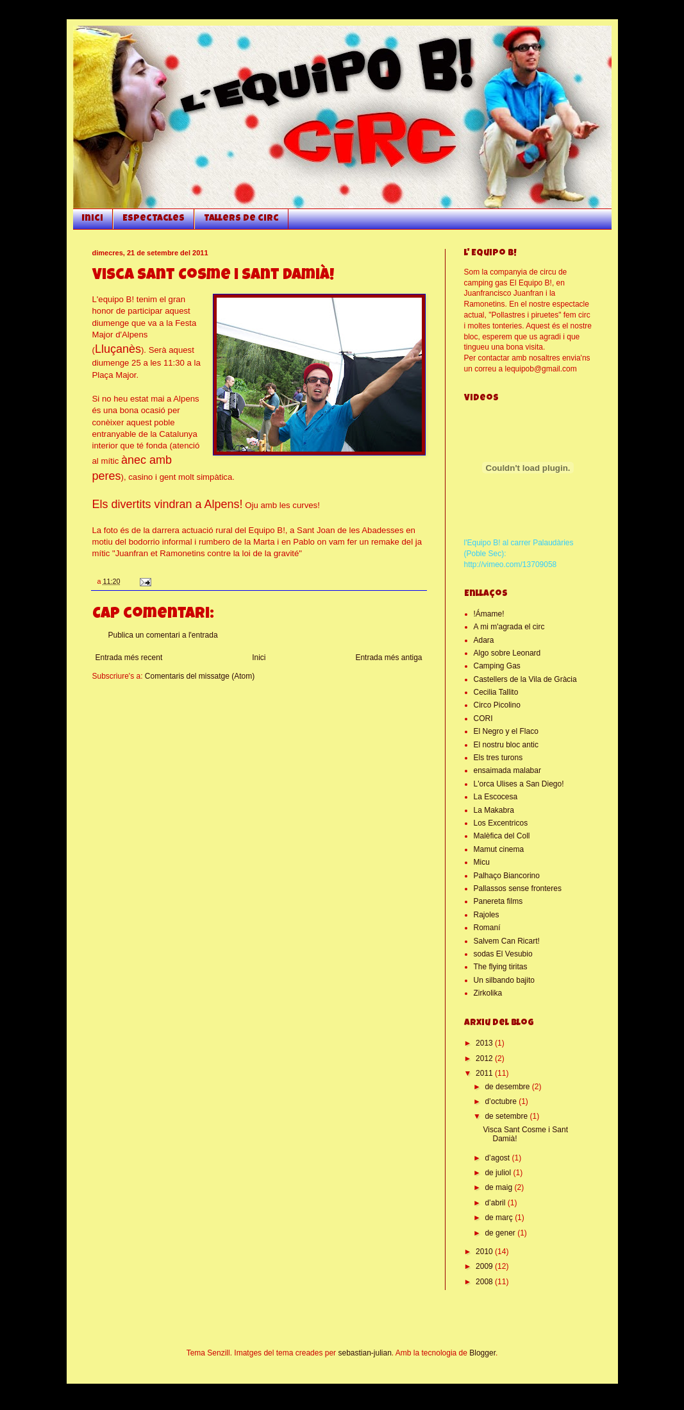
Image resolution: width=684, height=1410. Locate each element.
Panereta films (498, 901)
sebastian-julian (364, 1352)
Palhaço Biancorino (507, 875)
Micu (482, 862)
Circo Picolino (497, 705)
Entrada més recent (129, 657)
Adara (484, 640)
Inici (92, 218)
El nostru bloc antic (506, 744)
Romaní (487, 927)
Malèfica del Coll (502, 835)
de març (500, 1217)
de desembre (508, 1086)
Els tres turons (498, 757)
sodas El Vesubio (503, 953)
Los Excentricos (501, 823)
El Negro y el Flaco (506, 731)
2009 (485, 1266)
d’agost (498, 1157)
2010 (485, 1251)
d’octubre (502, 1101)
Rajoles (486, 914)
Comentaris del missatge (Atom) (199, 676)
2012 (485, 1058)
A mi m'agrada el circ (509, 626)
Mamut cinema (499, 849)
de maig (499, 1187)
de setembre (507, 1116)
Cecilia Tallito (496, 692)
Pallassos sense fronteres (518, 888)
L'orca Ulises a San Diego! (519, 783)
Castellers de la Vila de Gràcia (525, 679)
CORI (483, 718)
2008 (485, 1281)
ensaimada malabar (507, 770)
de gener (501, 1232)
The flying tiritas (501, 966)
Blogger (482, 1352)
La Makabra (494, 810)
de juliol (499, 1172)
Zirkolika (488, 993)
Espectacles (153, 218)
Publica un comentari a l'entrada (163, 635)
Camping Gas (497, 665)
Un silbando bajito (504, 980)
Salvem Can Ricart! (507, 941)
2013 (485, 1043)
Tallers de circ (241, 218)
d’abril (496, 1202)
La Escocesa (496, 796)
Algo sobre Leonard (507, 653)
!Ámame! (489, 613)
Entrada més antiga (388, 657)
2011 (485, 1073)
